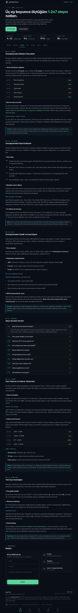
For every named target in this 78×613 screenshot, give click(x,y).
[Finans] (29, 610)
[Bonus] (48, 610)
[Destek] (20, 610)
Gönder (23, 582)
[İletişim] (57, 610)
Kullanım (15, 45)
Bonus (39, 45)
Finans (33, 45)
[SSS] (39, 610)
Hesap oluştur (23, 29)
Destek (9, 45)
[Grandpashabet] (12, 2)
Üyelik (22, 45)
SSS (27, 45)
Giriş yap (11, 29)
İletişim (45, 45)
